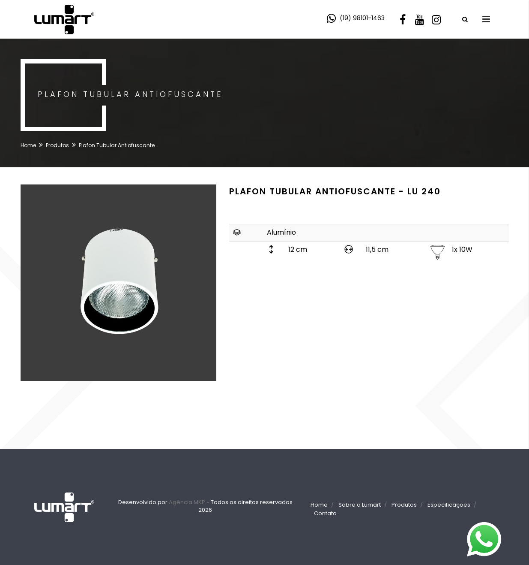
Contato (325, 513)
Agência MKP (187, 502)
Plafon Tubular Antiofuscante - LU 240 (335, 191)
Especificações (448, 505)
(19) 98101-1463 (362, 18)
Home (28, 145)
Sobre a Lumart (359, 505)
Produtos (57, 145)
